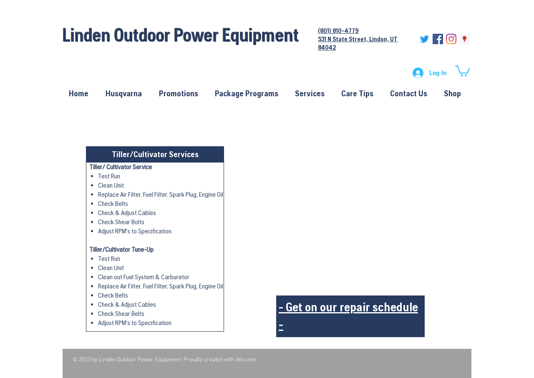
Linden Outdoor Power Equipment (181, 34)
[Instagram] (451, 39)
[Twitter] (424, 39)
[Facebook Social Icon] (438, 39)
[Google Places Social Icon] (464, 39)
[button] (462, 70)
